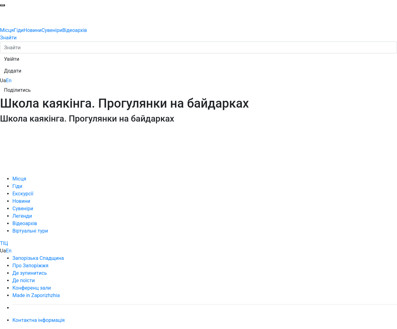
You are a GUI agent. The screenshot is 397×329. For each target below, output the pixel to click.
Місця (7, 30)
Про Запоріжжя (30, 266)
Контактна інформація (38, 320)
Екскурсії (22, 194)
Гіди (19, 30)
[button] (11, 59)
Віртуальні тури (30, 231)
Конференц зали (31, 288)
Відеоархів (74, 30)
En (8, 80)
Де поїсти (23, 280)
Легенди (22, 216)
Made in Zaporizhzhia (36, 295)
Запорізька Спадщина (38, 258)
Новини (32, 30)
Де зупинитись (29, 273)
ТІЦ (4, 243)
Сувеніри (52, 30)
